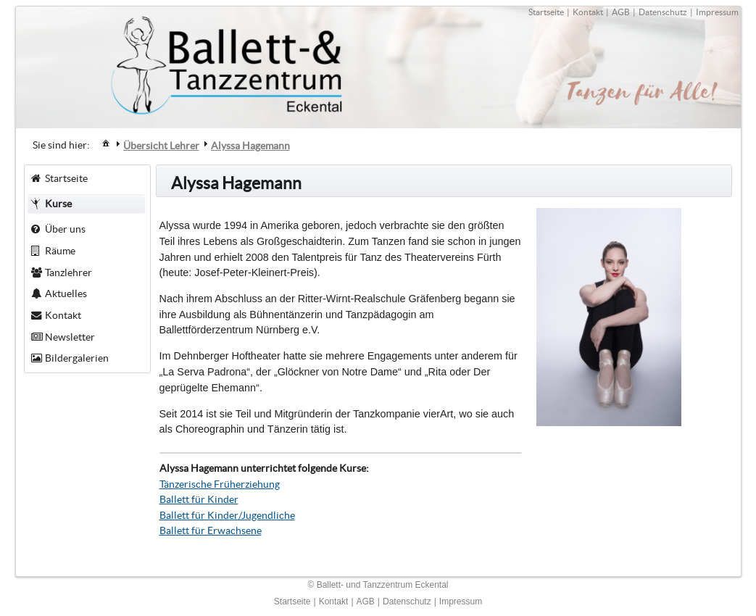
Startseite (546, 12)
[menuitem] (106, 142)
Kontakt (588, 12)
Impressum (717, 12)
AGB (621, 12)
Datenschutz (663, 12)
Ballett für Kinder (198, 499)
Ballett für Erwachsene (210, 530)
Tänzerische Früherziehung (219, 484)
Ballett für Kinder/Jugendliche (227, 515)
